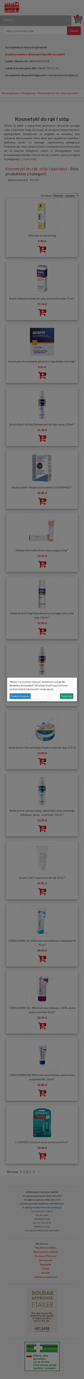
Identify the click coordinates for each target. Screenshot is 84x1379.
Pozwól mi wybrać (20, 696)
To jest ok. (66, 696)
